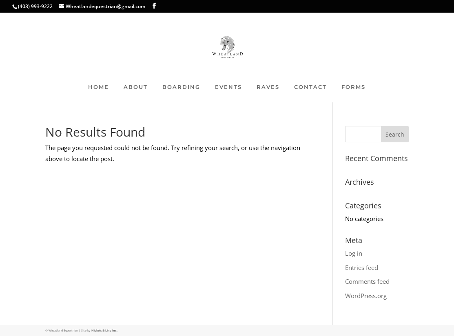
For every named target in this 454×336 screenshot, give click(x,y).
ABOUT (136, 87)
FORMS (353, 87)
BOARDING (181, 87)
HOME (98, 87)
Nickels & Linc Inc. (104, 330)
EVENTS (228, 87)
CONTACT (310, 87)
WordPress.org (366, 296)
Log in (353, 253)
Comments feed (367, 281)
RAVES (268, 87)
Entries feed (361, 267)
